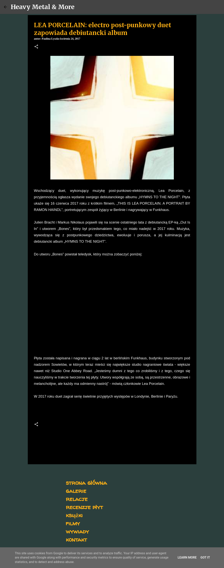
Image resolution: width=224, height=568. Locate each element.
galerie (76, 491)
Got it (205, 557)
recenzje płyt (84, 507)
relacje (77, 499)
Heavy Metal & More (42, 7)
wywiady (77, 531)
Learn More (187, 557)
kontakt (76, 539)
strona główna (86, 482)
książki (74, 515)
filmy (73, 523)
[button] (36, 47)
